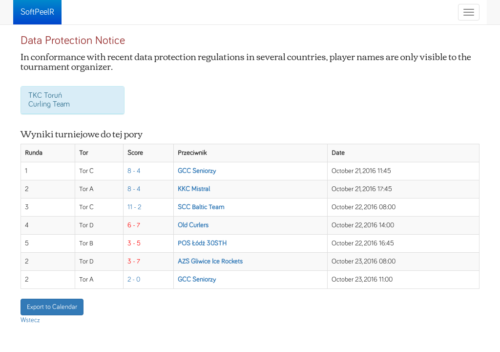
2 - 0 (133, 279)
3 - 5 (134, 243)
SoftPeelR (37, 12)
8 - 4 (134, 171)
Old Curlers (193, 225)
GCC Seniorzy (197, 171)
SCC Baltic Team (201, 207)
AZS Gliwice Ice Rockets (210, 261)
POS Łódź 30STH (202, 243)
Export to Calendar (52, 307)
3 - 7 (133, 261)
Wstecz (30, 320)
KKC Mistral (194, 189)
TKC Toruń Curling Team (49, 99)
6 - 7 (133, 225)
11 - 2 (134, 207)
